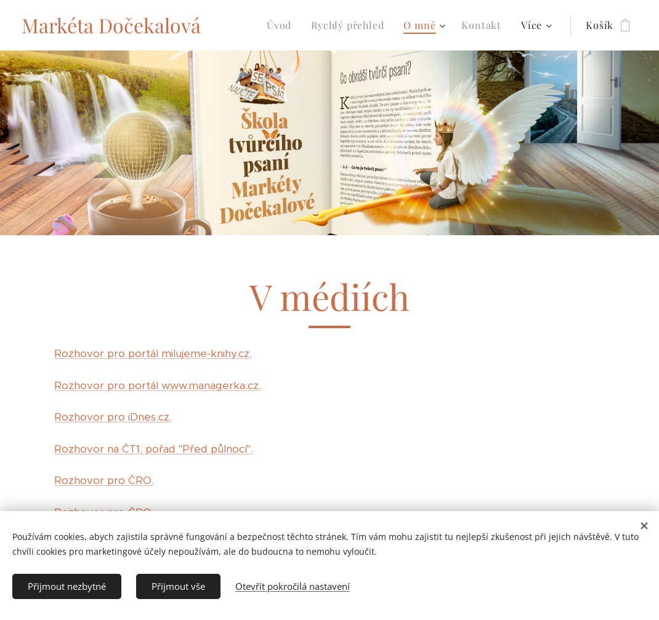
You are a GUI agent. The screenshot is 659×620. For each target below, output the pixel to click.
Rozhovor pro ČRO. (104, 480)
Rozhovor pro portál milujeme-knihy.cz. (153, 353)
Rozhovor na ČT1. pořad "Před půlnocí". (153, 449)
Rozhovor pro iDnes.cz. (113, 417)
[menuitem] (282, 25)
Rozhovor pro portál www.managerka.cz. (157, 385)
